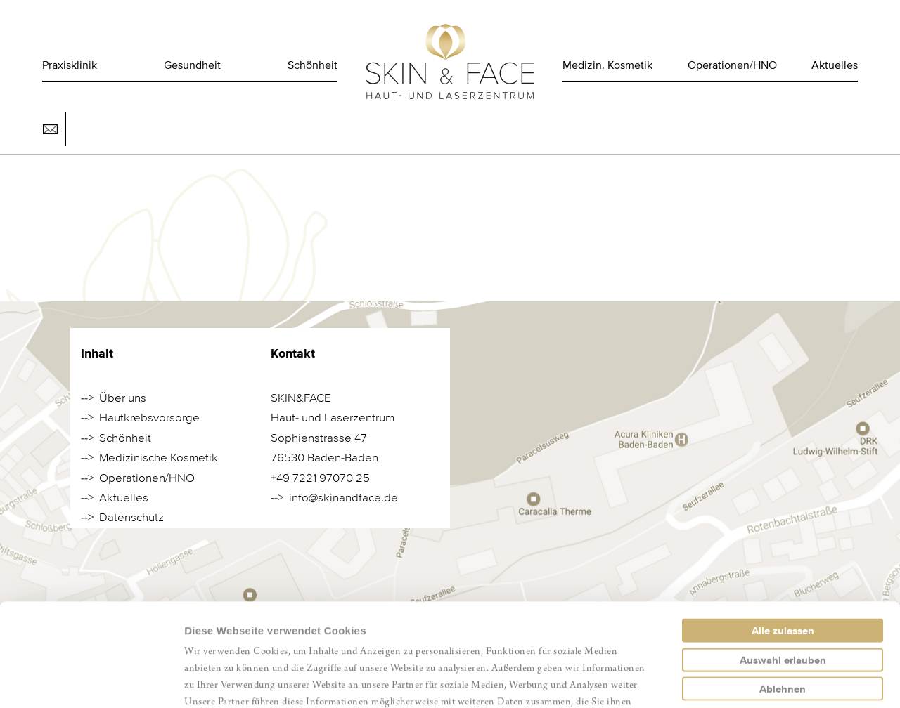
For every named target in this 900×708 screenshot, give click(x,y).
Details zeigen (747, 680)
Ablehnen (782, 592)
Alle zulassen (783, 533)
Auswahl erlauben (783, 563)
